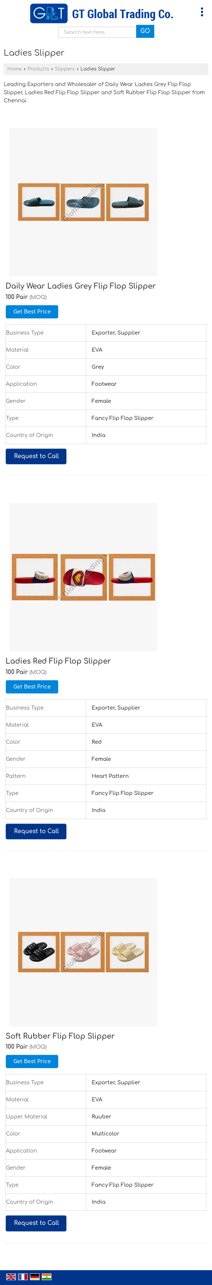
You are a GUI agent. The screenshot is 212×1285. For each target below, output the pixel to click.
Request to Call (36, 456)
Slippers (65, 69)
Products (38, 69)
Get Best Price (32, 312)
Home (14, 69)
